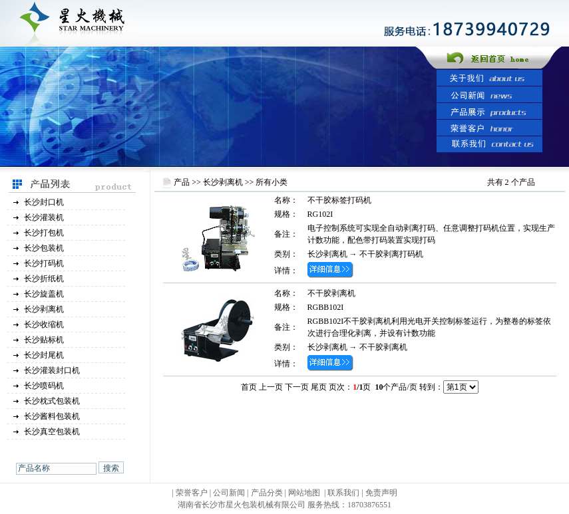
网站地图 (304, 492)
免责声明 (381, 492)
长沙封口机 (44, 202)
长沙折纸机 (44, 278)
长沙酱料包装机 (52, 416)
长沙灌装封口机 (52, 370)
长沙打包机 (44, 232)
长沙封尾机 (44, 355)
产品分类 (268, 492)
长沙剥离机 (44, 309)
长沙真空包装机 (52, 431)
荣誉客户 (192, 492)
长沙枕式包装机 (52, 401)
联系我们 (343, 492)
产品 (182, 182)
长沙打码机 (44, 263)
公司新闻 (229, 492)
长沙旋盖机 (44, 294)
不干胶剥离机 (331, 293)
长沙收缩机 (44, 324)
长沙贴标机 (44, 339)
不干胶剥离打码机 (391, 254)
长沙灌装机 (44, 217)
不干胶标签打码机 (339, 200)
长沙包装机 (44, 248)
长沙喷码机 (44, 385)
